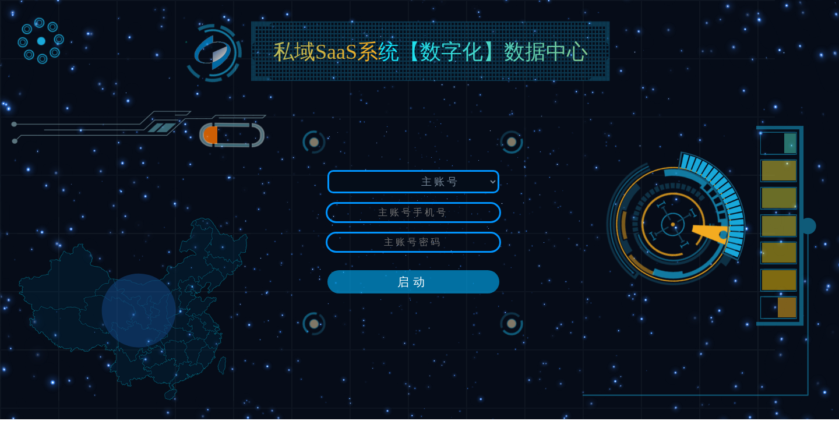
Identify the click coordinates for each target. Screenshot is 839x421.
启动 (413, 281)
